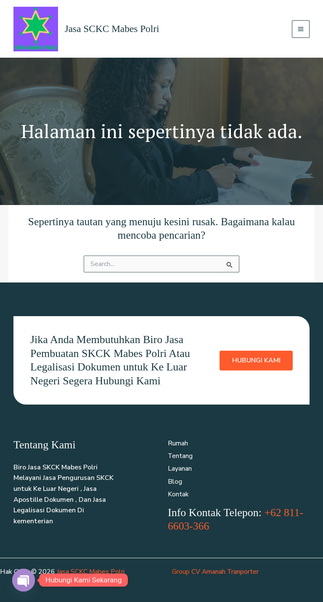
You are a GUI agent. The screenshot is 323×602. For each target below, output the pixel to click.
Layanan (180, 469)
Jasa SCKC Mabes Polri (113, 29)
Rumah (178, 443)
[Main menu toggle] (301, 29)
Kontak (178, 495)
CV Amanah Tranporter (225, 572)
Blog (175, 482)
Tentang (180, 456)
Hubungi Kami (256, 360)
